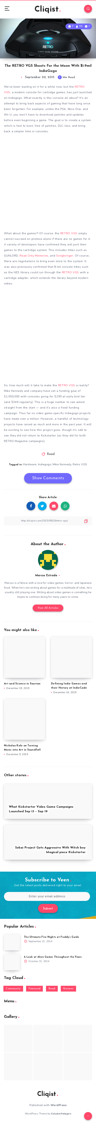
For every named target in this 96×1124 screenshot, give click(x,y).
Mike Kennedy (62, 464)
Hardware (30, 464)
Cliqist (47, 10)
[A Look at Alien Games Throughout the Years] (12, 962)
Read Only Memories (34, 256)
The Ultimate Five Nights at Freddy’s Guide (51, 937)
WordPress (59, 1105)
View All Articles (48, 608)
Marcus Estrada (46, 575)
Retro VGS (80, 464)
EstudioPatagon (61, 1113)
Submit (48, 908)
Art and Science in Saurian (22, 683)
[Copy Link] (48, 520)
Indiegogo (44, 464)
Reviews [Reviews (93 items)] (68, 988)
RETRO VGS (68, 233)
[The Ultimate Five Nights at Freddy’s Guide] (12, 942)
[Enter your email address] (47, 896)
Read (51, 454)
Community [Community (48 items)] (13, 988)
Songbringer (64, 256)
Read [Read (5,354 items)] (51, 988)
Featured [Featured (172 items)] (34, 988)
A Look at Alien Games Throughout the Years (53, 957)
